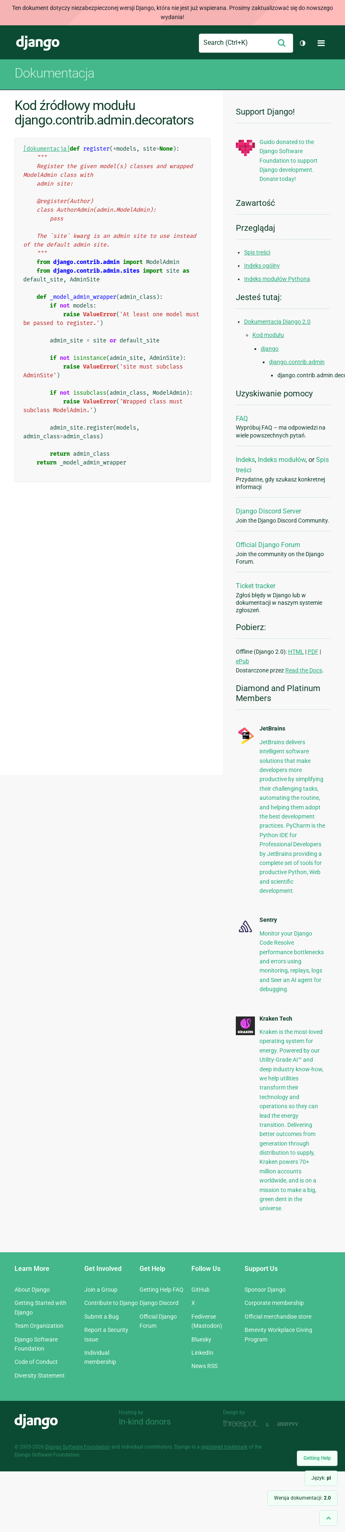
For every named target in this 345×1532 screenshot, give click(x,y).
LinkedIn (202, 1352)
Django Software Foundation (77, 1447)
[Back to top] (328, 1518)
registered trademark (224, 1447)
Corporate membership (274, 1303)
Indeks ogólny (262, 265)
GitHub (200, 1289)
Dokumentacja (54, 73)
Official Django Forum (268, 545)
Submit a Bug (101, 1316)
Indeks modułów (282, 460)
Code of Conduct (36, 1362)
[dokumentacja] (46, 148)
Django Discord (159, 1303)
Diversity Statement (40, 1375)
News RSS (204, 1366)
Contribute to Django (111, 1303)
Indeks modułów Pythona (277, 279)
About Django (32, 1289)
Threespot (242, 1424)
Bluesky (201, 1339)
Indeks (245, 460)
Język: (321, 1478)
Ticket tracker (255, 586)
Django (37, 43)
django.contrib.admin (297, 362)
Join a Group (100, 1289)
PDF (313, 651)
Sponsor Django (265, 1289)
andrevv (296, 1424)
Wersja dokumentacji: (302, 1498)
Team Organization (39, 1325)
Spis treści (257, 252)
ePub (242, 661)
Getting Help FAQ (161, 1289)
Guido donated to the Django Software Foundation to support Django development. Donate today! (288, 161)
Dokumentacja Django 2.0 (277, 321)
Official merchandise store (278, 1316)
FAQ (242, 419)
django (270, 348)
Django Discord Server (268, 511)
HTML (296, 651)
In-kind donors (145, 1422)
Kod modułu (268, 335)
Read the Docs (303, 670)
